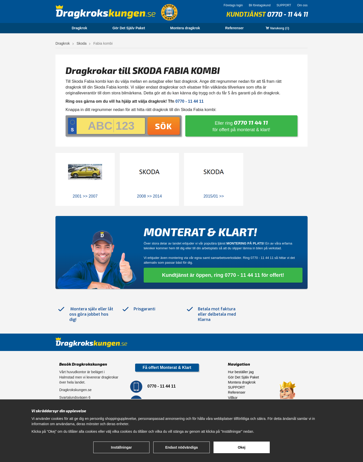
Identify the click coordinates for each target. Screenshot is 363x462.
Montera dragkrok (185, 28)
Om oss (302, 5)
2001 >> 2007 (85, 196)
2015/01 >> (213, 196)
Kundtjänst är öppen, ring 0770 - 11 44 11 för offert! (223, 275)
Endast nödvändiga (181, 447)
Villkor (232, 398)
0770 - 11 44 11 (287, 14)
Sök (163, 126)
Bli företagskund (259, 5)
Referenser (234, 28)
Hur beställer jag (241, 372)
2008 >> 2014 (149, 196)
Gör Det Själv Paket (128, 28)
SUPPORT (284, 5)
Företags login (233, 5)
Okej (241, 447)
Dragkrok (79, 28)
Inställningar (121, 447)
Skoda (82, 43)
